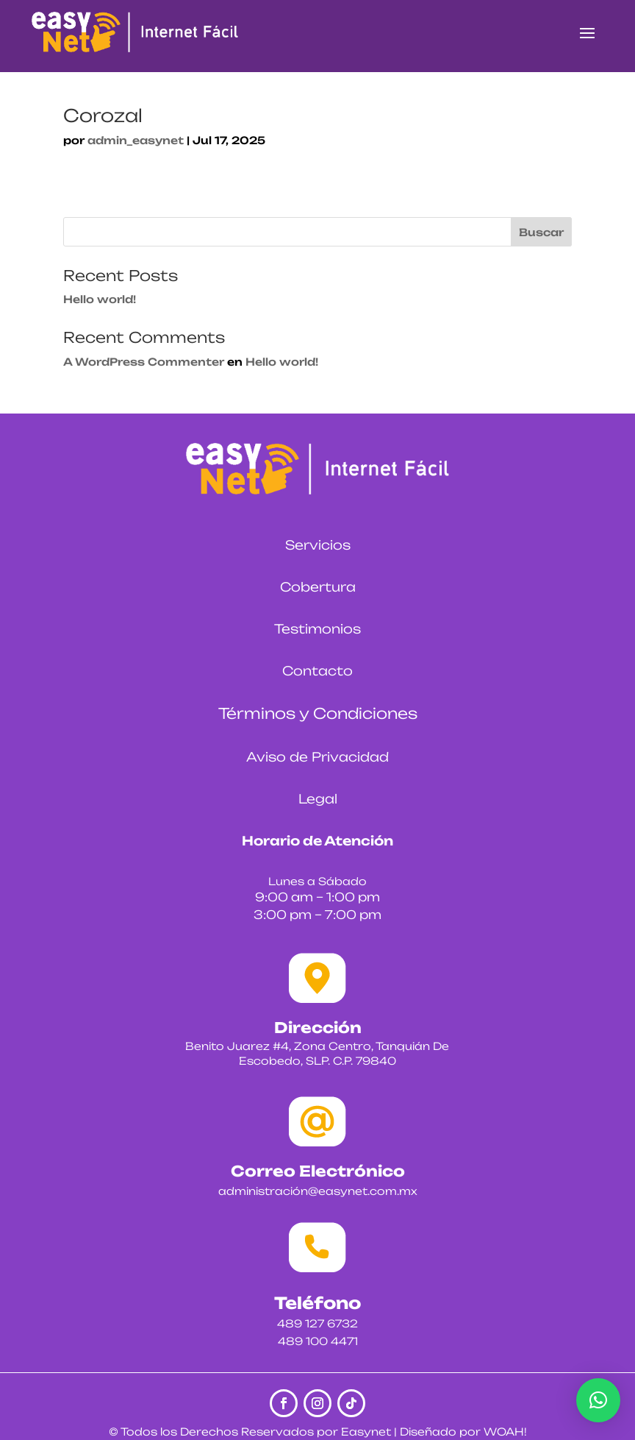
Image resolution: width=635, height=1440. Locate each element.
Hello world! (99, 299)
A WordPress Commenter (143, 361)
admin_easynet (135, 140)
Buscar (541, 232)
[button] (598, 1400)
